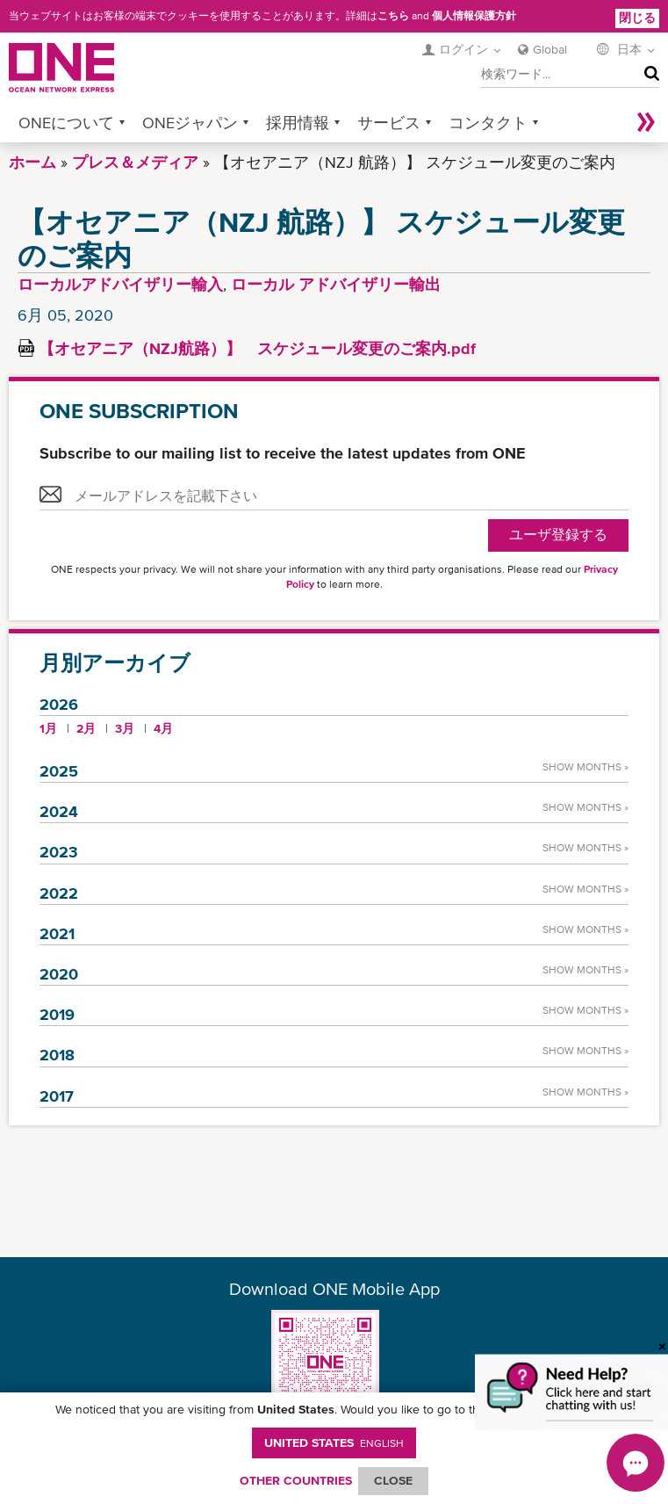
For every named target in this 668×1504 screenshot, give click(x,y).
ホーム (32, 162)
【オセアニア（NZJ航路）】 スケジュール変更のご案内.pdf (257, 348)
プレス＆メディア (135, 162)
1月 (48, 728)
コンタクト (488, 122)
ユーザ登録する (558, 534)
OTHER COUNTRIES (296, 1480)
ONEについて (66, 122)
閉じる (637, 18)
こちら (393, 16)
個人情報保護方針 (474, 16)
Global (550, 49)
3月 (124, 728)
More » (646, 122)
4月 (163, 728)
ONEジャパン (190, 122)
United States (334, 1442)
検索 (648, 74)
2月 (86, 728)
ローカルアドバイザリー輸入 (120, 284)
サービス (388, 122)
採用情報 (297, 122)
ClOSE (393, 1480)
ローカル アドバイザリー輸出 (336, 284)
